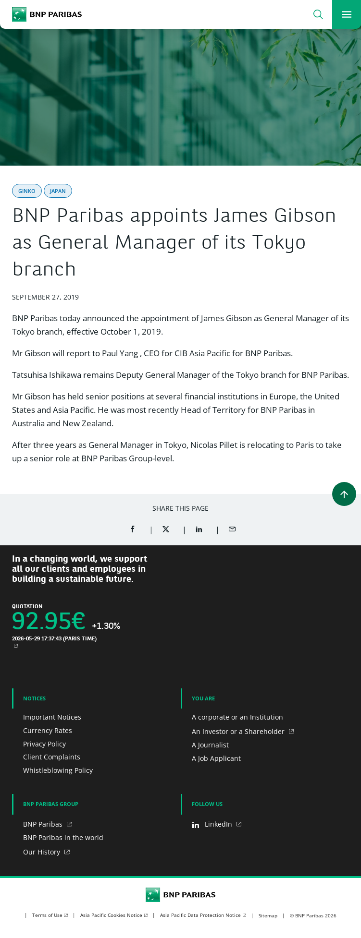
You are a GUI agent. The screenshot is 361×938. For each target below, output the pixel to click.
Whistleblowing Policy (58, 770)
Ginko (27, 190)
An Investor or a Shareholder (239, 731)
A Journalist (210, 744)
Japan (58, 190)
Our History (42, 851)
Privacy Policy (44, 743)
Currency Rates (47, 730)
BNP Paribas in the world (63, 837)
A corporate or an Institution (237, 717)
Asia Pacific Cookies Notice (111, 915)
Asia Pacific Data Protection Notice (200, 915)
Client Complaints (51, 756)
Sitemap (268, 915)
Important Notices (52, 717)
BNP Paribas (43, 824)
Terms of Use (47, 915)
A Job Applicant (216, 758)
